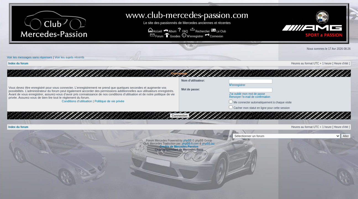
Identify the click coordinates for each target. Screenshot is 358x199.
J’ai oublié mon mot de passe (247, 93)
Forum (156, 36)
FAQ (182, 31)
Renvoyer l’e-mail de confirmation (249, 96)
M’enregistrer (192, 36)
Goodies (172, 36)
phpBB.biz (208, 143)
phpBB (187, 140)
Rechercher (200, 31)
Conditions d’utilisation (77, 101)
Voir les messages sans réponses (29, 57)
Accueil (155, 31)
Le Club (218, 31)
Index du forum (18, 63)
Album (170, 31)
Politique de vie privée (109, 101)
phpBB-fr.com (190, 143)
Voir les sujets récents (69, 57)
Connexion (214, 36)
